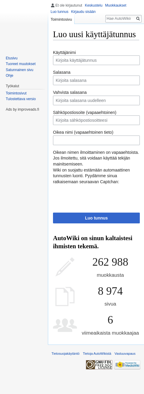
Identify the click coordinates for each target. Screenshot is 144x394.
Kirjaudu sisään (83, 12)
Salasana (61, 72)
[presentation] (98, 196)
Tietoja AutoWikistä (97, 353)
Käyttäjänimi (64, 52)
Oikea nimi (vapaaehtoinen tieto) (83, 132)
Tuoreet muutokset (21, 64)
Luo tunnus (96, 218)
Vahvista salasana (70, 92)
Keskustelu (93, 5)
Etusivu (11, 58)
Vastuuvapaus (125, 353)
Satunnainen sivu (19, 70)
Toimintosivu (61, 19)
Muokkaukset (115, 5)
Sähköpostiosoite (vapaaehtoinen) (84, 112)
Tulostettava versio (21, 99)
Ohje (9, 75)
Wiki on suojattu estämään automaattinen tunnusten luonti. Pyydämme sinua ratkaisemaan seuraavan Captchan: (91, 176)
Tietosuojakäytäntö (65, 353)
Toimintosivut (16, 93)
